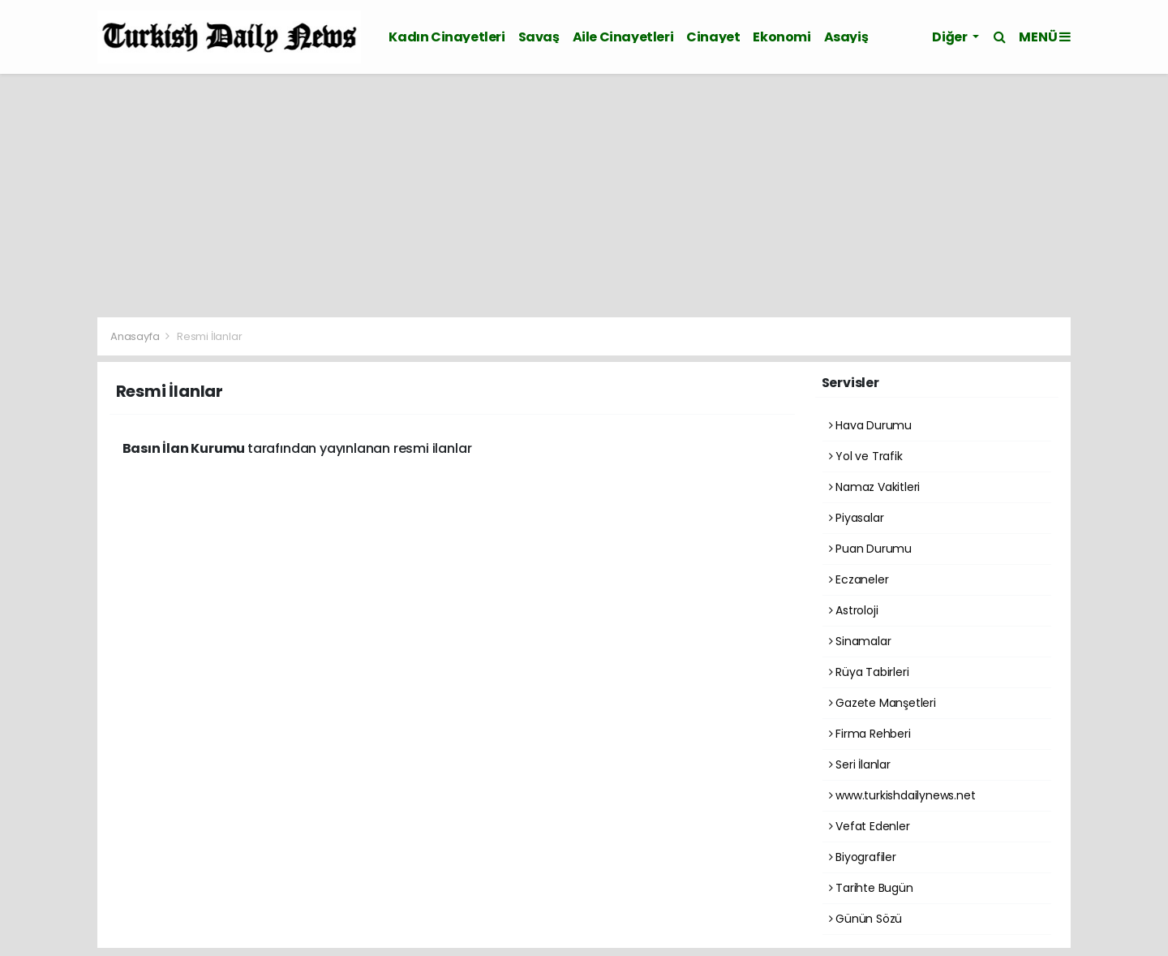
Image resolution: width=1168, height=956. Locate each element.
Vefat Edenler (869, 826)
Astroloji (853, 610)
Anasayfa (135, 336)
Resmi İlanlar (210, 336)
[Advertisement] (584, 195)
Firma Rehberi (870, 734)
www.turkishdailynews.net (902, 795)
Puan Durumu (870, 548)
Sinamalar (860, 641)
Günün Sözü (866, 919)
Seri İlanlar (860, 764)
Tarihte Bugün (871, 888)
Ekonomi (781, 37)
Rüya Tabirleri (869, 672)
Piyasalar (856, 518)
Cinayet (713, 37)
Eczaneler (859, 579)
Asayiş (846, 37)
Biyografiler (862, 857)
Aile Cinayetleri (623, 37)
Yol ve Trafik (866, 456)
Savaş (539, 37)
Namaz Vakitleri (875, 487)
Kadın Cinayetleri (447, 37)
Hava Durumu (870, 425)
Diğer (950, 37)
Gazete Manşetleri (882, 703)
